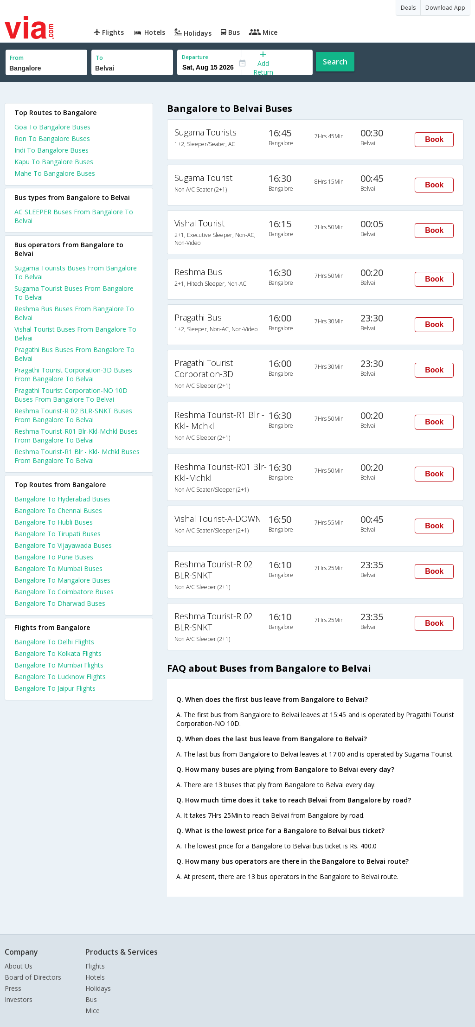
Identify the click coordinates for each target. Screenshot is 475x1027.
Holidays (98, 988)
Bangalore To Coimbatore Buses (64, 591)
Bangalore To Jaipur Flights (55, 688)
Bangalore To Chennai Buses (58, 510)
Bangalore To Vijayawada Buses (63, 545)
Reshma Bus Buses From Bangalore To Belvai (74, 313)
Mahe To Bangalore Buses (54, 173)
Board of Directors (33, 977)
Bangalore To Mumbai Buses (58, 568)
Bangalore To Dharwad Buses (59, 603)
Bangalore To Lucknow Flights (60, 676)
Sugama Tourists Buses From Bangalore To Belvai (75, 272)
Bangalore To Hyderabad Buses (62, 498)
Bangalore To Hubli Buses (53, 522)
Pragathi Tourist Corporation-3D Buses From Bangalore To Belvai (73, 374)
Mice (92, 1010)
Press (13, 988)
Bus (91, 999)
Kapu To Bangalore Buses (53, 161)
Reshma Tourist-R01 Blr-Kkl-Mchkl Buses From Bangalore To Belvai (76, 435)
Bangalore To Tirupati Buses (57, 533)
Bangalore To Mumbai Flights (58, 665)
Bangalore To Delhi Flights (54, 641)
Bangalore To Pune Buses (53, 556)
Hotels (95, 977)
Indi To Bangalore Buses (51, 150)
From (17, 58)
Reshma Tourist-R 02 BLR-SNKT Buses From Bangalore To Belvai (73, 415)
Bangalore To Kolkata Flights (58, 653)
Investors (18, 999)
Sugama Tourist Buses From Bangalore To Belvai (74, 293)
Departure (195, 56)
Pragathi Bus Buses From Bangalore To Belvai (74, 354)
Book (434, 139)
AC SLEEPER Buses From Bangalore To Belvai (73, 216)
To (99, 58)
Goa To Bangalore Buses (52, 126)
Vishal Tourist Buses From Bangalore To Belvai (75, 333)
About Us (18, 966)
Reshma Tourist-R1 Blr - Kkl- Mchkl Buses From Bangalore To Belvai (77, 456)
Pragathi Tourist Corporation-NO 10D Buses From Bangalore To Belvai (71, 395)
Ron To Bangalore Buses (52, 138)
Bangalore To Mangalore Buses (62, 580)
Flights (95, 966)
